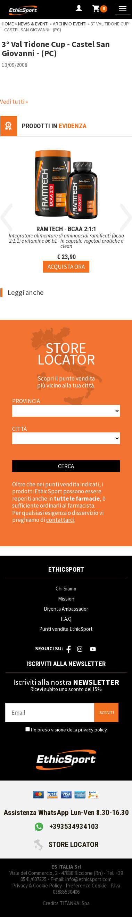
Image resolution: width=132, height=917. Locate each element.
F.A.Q (66, 619)
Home (8, 24)
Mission (66, 598)
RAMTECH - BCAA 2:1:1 (66, 229)
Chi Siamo (66, 588)
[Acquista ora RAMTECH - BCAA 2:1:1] (66, 267)
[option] (66, 204)
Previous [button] (6, 218)
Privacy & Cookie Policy (37, 885)
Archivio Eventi (69, 24)
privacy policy (92, 730)
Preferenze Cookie (86, 885)
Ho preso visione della (69, 730)
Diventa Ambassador (66, 608)
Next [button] (126, 218)
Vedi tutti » (14, 101)
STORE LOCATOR (66, 844)
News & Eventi (33, 24)
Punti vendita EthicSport (66, 629)
